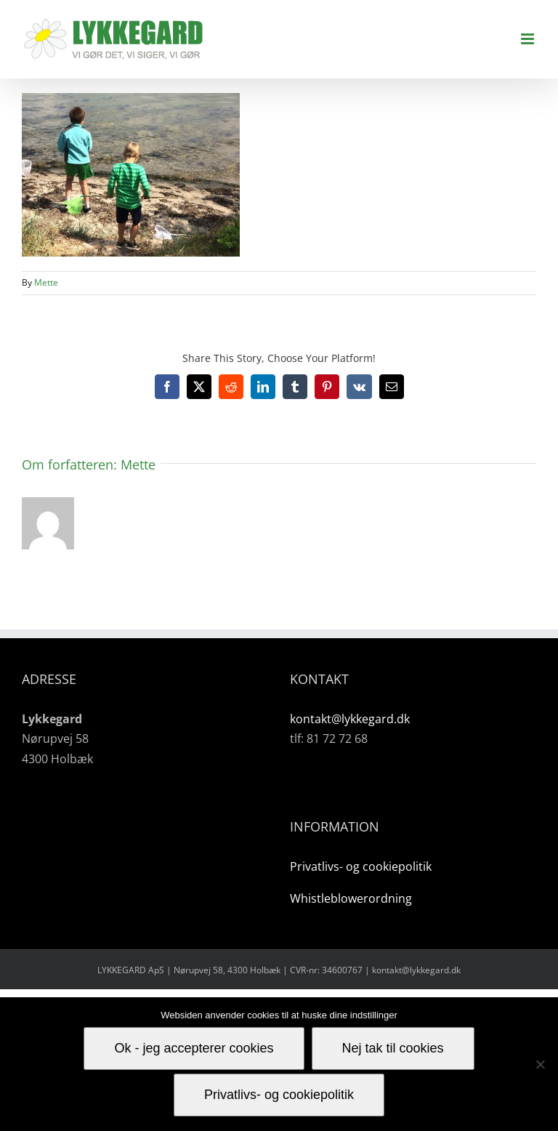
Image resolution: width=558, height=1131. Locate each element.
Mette (46, 282)
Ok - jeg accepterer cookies (193, 1048)
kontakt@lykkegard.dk (350, 719)
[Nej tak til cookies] (540, 1064)
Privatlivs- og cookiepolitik (361, 866)
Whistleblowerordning (351, 898)
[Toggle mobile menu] (528, 39)
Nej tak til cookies (393, 1048)
